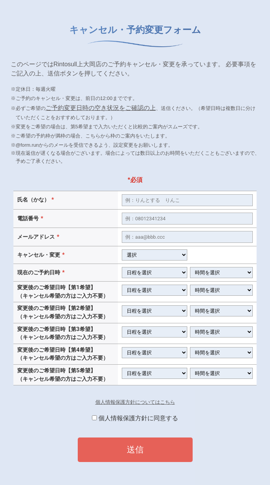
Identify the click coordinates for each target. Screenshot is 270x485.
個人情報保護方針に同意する (138, 418)
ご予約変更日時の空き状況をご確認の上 (101, 108)
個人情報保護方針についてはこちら (135, 402)
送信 (135, 449)
